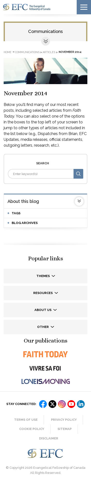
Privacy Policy (64, 419)
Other (43, 327)
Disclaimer (48, 438)
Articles (48, 52)
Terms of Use (26, 419)
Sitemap (65, 429)
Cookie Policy (31, 429)
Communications (45, 31)
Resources (43, 293)
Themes (43, 276)
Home (7, 52)
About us (43, 310)
